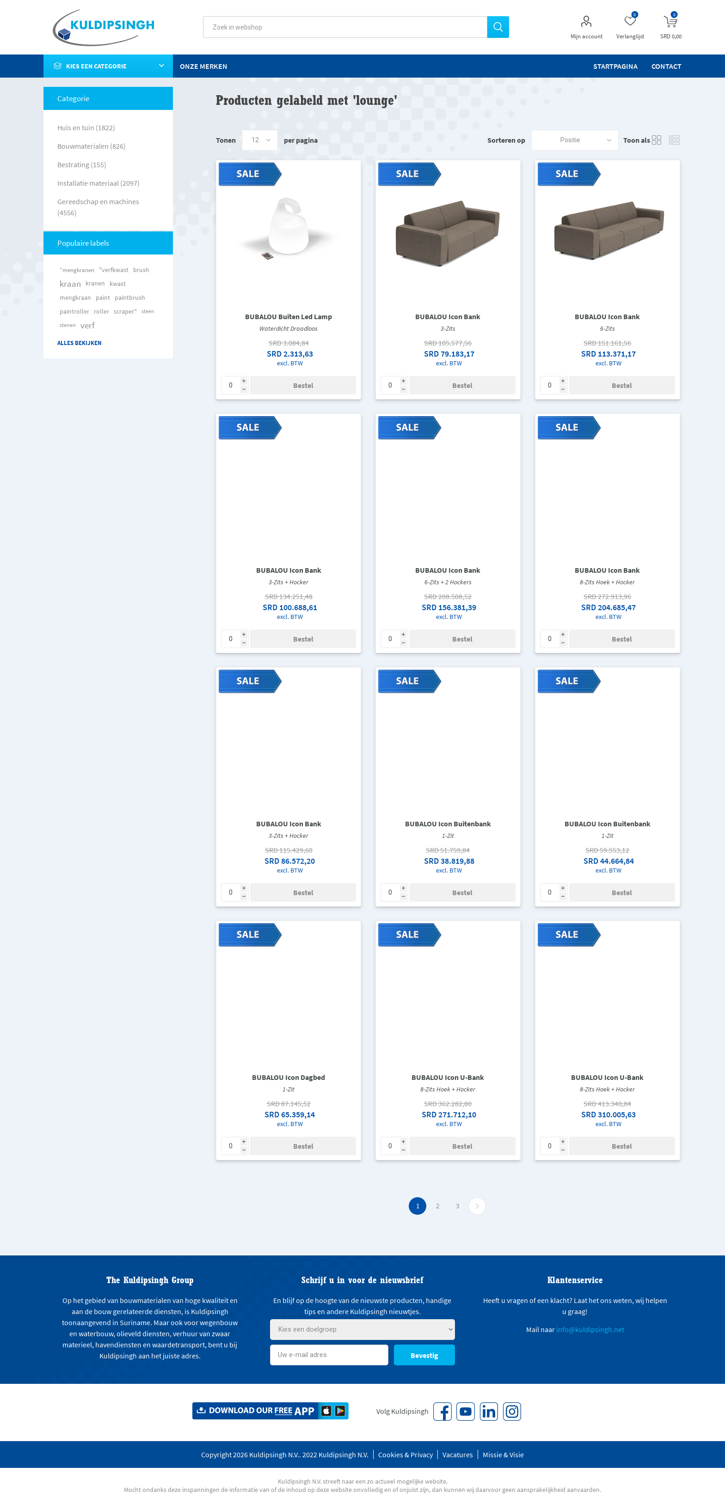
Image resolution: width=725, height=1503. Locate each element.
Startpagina (615, 66)
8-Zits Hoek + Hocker (607, 582)
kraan (70, 283)
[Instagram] (512, 1411)
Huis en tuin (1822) (86, 127)
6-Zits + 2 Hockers (448, 582)
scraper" (125, 311)
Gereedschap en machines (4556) (98, 207)
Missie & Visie (503, 1454)
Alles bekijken (79, 343)
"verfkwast (114, 270)
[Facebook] (442, 1411)
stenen (68, 324)
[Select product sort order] (575, 140)
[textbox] (345, 27)
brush (141, 270)
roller (101, 311)
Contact (666, 66)
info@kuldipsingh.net (590, 1329)
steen (147, 311)
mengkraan (75, 297)
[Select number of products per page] (260, 140)
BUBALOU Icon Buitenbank (448, 823)
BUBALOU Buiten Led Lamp (288, 316)
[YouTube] (465, 1411)
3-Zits (448, 328)
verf (87, 325)
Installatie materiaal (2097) (98, 183)
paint (103, 297)
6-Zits (607, 328)
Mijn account (586, 36)
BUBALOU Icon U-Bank (448, 1077)
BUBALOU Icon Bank (447, 316)
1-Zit (448, 835)
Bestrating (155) (81, 164)
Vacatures (457, 1454)
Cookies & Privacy (405, 1454)
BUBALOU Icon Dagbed (288, 1077)
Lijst (675, 140)
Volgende (477, 1206)
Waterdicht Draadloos (288, 328)
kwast (118, 283)
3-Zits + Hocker (288, 582)
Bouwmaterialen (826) (91, 146)
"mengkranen (77, 269)
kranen (95, 283)
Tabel (657, 140)
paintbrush (130, 297)
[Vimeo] (488, 1411)
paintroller (74, 311)
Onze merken (203, 66)
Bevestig (424, 1355)
